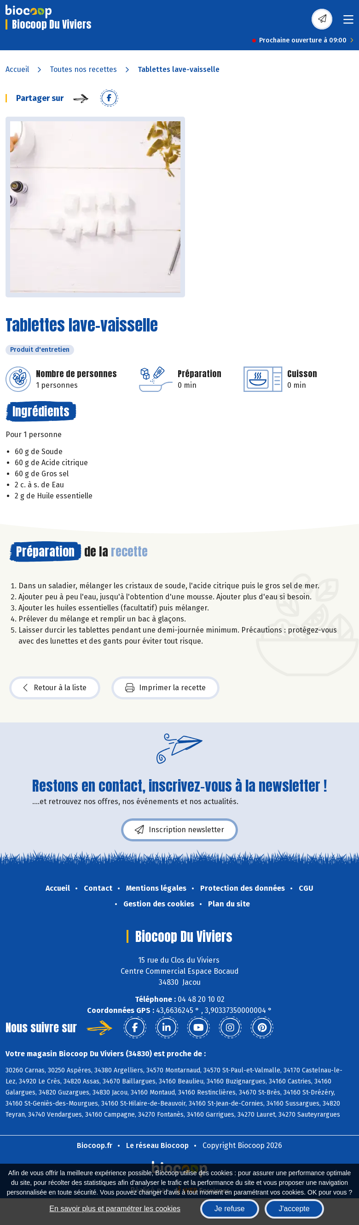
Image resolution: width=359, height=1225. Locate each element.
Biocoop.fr (94, 1145)
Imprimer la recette (165, 687)
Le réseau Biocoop (157, 1145)
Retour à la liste (55, 687)
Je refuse (229, 1209)
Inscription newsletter (179, 829)
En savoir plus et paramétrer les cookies (114, 1209)
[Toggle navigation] (348, 22)
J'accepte (294, 1209)
